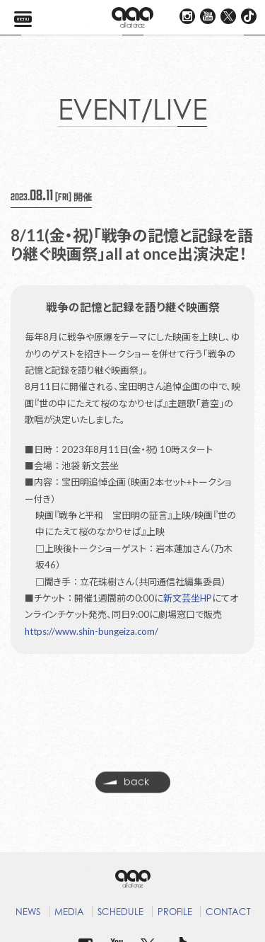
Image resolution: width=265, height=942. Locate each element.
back (125, 784)
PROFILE (175, 911)
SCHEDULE (120, 911)
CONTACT (228, 911)
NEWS (28, 911)
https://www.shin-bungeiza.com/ (91, 631)
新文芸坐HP (187, 598)
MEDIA (69, 911)
